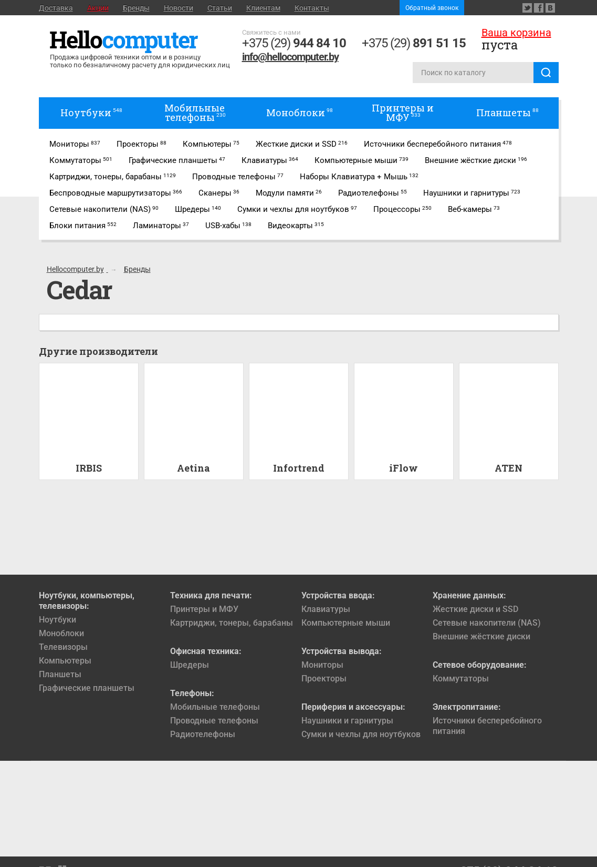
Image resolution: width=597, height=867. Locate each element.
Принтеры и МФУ (204, 609)
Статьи (219, 8)
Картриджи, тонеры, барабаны (231, 623)
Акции (98, 8)
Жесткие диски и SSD (475, 609)
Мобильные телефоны (215, 707)
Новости (178, 8)
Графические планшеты (86, 688)
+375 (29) (294, 43)
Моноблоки (61, 633)
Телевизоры (63, 647)
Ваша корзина (516, 32)
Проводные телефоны (214, 721)
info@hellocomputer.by (290, 56)
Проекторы (324, 679)
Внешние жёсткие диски (481, 636)
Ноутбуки (57, 620)
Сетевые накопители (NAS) (487, 623)
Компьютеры (65, 661)
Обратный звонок (431, 8)
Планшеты (60, 674)
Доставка (56, 8)
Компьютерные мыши (345, 623)
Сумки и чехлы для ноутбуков (361, 734)
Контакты (312, 8)
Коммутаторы (461, 679)
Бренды (136, 8)
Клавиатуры (325, 609)
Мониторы (322, 665)
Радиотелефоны (202, 734)
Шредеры (189, 665)
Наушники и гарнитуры (347, 721)
